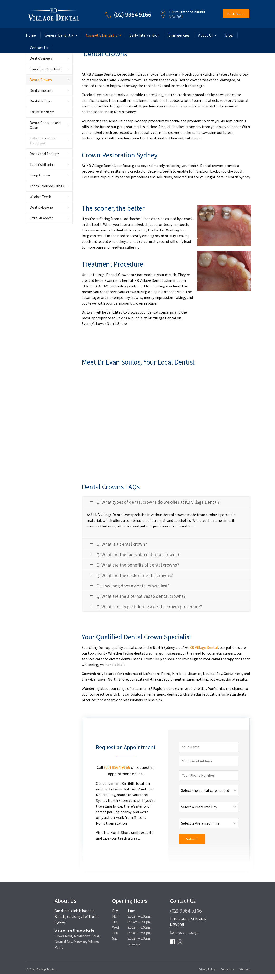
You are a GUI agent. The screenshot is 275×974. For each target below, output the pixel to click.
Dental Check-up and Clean (45, 125)
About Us (205, 35)
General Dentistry (59, 35)
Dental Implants (41, 90)
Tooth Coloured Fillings (47, 186)
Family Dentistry (42, 112)
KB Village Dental (203, 647)
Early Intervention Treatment (43, 140)
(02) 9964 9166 (132, 14)
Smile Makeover (41, 218)
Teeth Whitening (42, 164)
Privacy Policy (207, 969)
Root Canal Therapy (44, 154)
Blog (229, 35)
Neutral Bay (63, 941)
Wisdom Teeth (40, 196)
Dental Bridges (41, 101)
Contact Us (39, 47)
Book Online (236, 14)
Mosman (80, 941)
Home (31, 35)
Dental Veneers (41, 58)
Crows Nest (63, 936)
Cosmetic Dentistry (101, 35)
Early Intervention (144, 35)
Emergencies (178, 35)
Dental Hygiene (41, 207)
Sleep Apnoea (40, 175)
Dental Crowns (41, 80)
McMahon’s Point (86, 936)
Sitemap (244, 969)
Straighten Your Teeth (46, 69)
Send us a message (184, 932)
